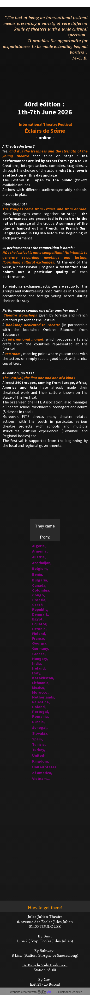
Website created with (33, 992)
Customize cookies (70, 992)
